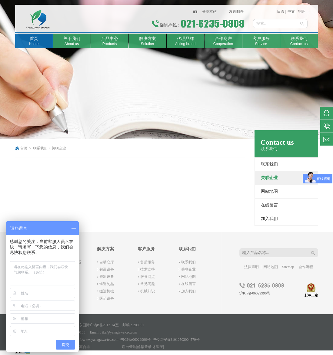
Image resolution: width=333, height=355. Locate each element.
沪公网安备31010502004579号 (176, 339)
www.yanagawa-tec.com (100, 339)
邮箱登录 (144, 347)
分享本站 (209, 11)
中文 (291, 11)
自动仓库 (106, 262)
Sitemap (288, 267)
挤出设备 (106, 276)
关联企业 (59, 148)
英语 (301, 11)
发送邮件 (236, 11)
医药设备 (106, 298)
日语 (280, 11)
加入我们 (269, 218)
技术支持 (147, 269)
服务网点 (147, 276)
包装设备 (106, 269)
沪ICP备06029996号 (255, 293)
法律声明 (251, 267)
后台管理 (129, 347)
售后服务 (147, 262)
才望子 (157, 347)
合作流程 (305, 267)
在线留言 (269, 205)
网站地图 (269, 191)
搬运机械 (106, 291)
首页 (24, 148)
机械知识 (147, 291)
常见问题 (147, 284)
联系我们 (40, 148)
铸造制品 (106, 284)
